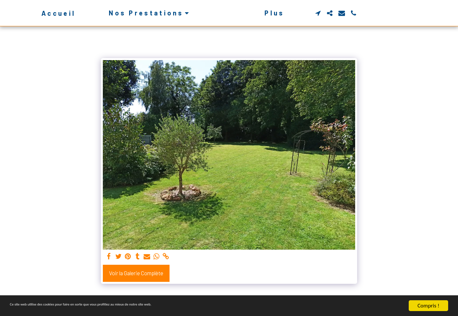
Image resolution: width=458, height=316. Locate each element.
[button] (139, 13)
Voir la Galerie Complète (136, 273)
